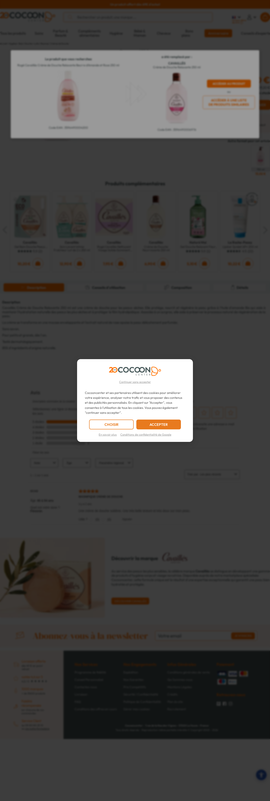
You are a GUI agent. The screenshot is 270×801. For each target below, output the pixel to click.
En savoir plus (108, 434)
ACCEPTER (158, 424)
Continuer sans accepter (135, 382)
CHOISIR (111, 424)
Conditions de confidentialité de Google (145, 434)
